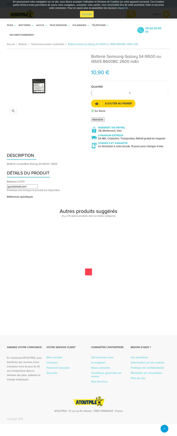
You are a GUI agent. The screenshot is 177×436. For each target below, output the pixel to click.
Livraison (52, 362)
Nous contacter (100, 368)
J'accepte (87, 14)
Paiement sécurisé (58, 368)
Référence (12, 181)
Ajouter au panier (113, 103)
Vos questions (139, 357)
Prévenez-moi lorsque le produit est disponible (33, 190)
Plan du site (138, 378)
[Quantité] (129, 93)
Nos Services (99, 381)
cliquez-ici (122, 8)
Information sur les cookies (148, 362)
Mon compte (54, 357)
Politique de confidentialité (147, 368)
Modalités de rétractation (146, 373)
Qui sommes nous (102, 357)
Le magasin (98, 362)
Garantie (51, 373)
